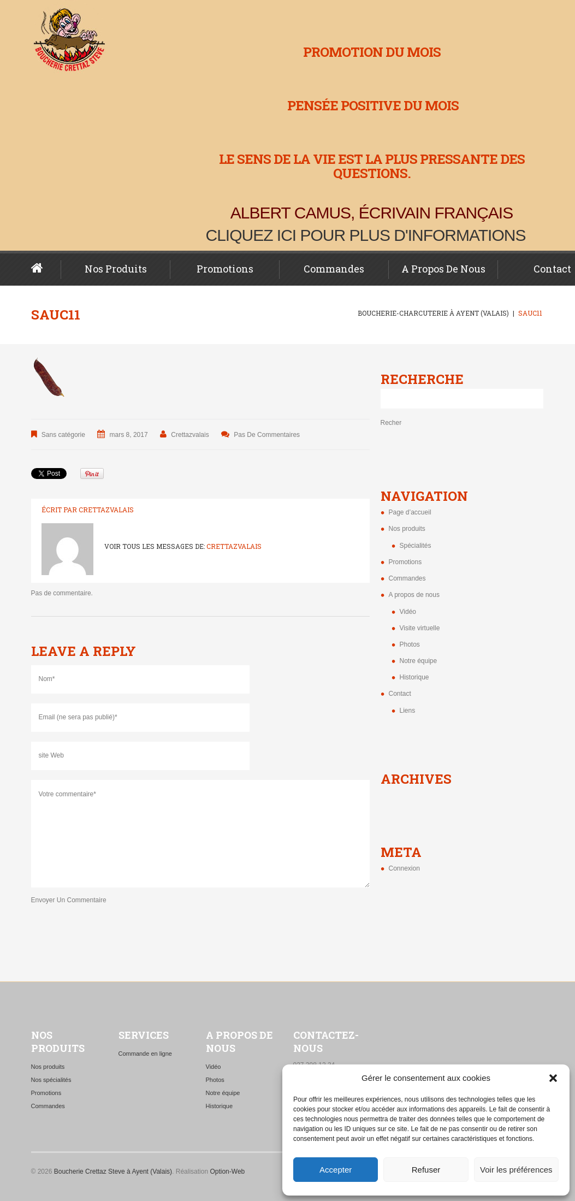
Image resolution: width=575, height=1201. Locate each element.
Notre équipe (418, 661)
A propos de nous (443, 268)
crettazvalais (190, 435)
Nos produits (116, 268)
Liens (408, 710)
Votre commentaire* (200, 834)
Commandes (334, 268)
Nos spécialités (51, 1079)
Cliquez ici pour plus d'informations (366, 235)
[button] (553, 1078)
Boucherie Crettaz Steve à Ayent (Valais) (113, 1171)
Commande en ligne (145, 1053)
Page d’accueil (46, 268)
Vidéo (408, 612)
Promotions (225, 268)
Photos (410, 644)
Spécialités (415, 545)
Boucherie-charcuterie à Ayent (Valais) (433, 313)
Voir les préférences (516, 1169)
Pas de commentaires (267, 435)
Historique (414, 677)
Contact (400, 693)
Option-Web (227, 1171)
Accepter (335, 1169)
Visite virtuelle (420, 628)
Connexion (404, 868)
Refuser (426, 1169)
